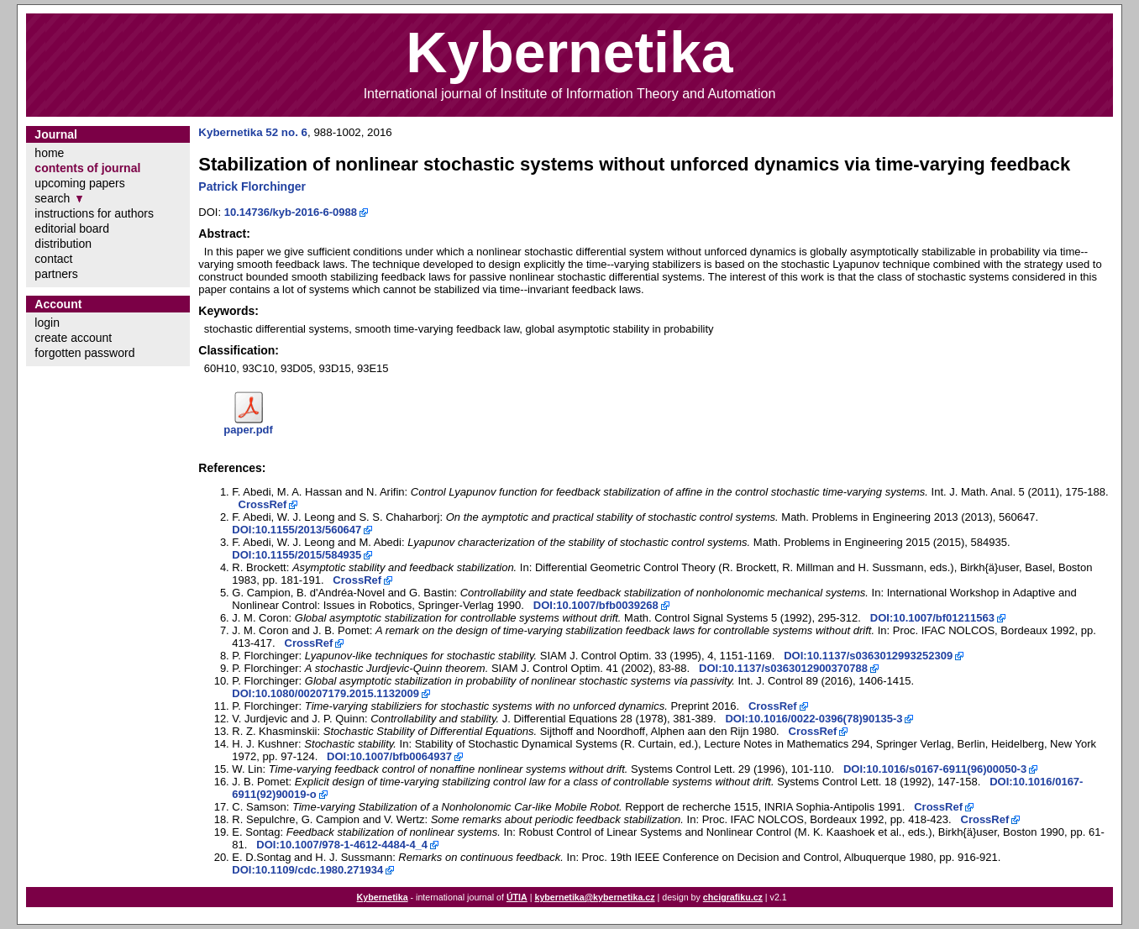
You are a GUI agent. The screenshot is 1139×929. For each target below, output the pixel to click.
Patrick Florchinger (252, 186)
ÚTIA (517, 897)
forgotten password (84, 353)
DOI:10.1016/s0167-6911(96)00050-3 (934, 769)
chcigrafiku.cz (733, 897)
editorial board (71, 228)
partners (55, 274)
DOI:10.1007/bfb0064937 (389, 756)
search (52, 198)
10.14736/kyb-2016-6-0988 (290, 212)
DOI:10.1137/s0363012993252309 (868, 655)
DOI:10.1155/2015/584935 (296, 554)
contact (53, 258)
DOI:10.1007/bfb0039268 (596, 605)
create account (73, 337)
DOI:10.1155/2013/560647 (296, 529)
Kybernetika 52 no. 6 (252, 132)
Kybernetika (382, 897)
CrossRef (263, 504)
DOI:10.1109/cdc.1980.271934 (307, 869)
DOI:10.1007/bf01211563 (932, 617)
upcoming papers (79, 183)
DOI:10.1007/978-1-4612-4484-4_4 (342, 844)
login (47, 322)
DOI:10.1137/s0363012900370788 (783, 668)
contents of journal (87, 168)
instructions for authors (94, 213)
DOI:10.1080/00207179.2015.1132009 (325, 693)
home (49, 153)
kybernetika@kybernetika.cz (594, 897)
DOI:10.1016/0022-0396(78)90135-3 (813, 718)
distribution (63, 243)
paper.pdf (248, 429)
